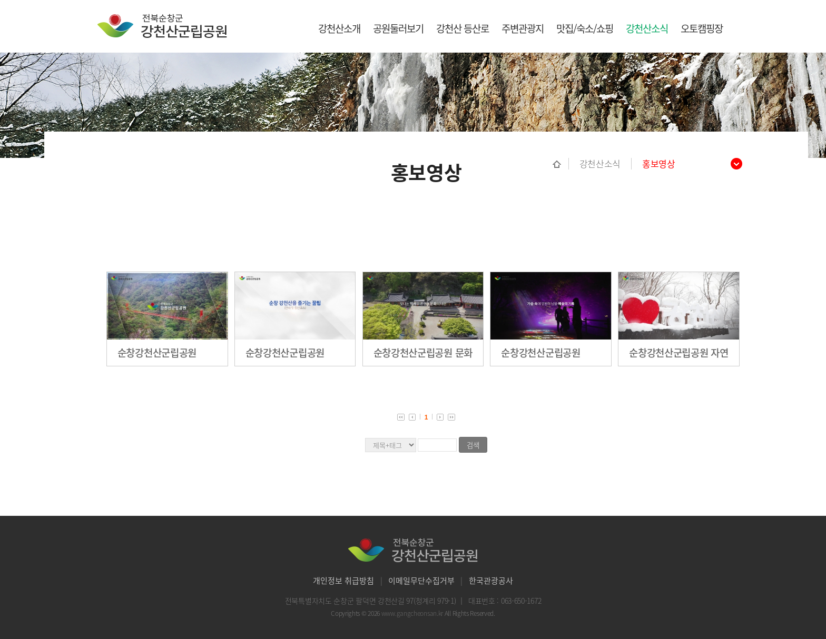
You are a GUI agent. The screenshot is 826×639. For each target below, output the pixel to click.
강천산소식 (647, 28)
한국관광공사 (491, 580)
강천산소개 (339, 28)
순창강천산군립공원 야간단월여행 (540, 353)
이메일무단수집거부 (421, 580)
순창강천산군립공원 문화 (423, 352)
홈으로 (561, 163)
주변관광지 (523, 28)
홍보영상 (658, 163)
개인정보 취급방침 (343, 580)
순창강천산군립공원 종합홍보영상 (156, 353)
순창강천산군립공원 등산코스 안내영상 (284, 353)
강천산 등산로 (462, 28)
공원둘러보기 (398, 28)
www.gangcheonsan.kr (413, 613)
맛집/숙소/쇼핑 (584, 28)
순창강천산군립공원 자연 (678, 352)
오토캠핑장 (702, 28)
